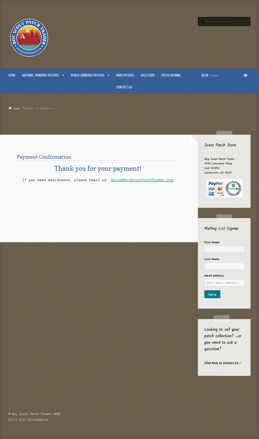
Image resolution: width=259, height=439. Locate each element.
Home (11, 75)
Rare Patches (125, 75)
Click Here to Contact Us (221, 363)
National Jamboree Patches (40, 75)
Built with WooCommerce (28, 419)
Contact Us (124, 87)
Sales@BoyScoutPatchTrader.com (142, 180)
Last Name (211, 259)
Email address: (214, 276)
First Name (211, 242)
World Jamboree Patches (87, 75)
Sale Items (148, 75)
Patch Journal (171, 75)
